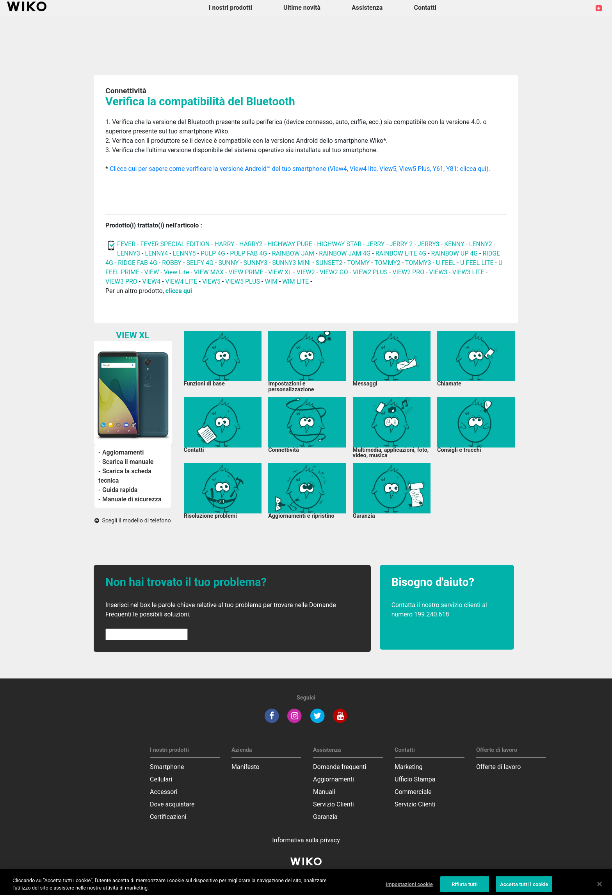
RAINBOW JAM (294, 253)
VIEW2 (306, 272)
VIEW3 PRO (121, 281)
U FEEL (445, 262)
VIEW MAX (209, 272)
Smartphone (167, 767)
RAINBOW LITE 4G (400, 253)
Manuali (324, 792)
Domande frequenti (339, 767)
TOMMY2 (387, 262)
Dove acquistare (172, 804)
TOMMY (358, 262)
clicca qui (178, 291)
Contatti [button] (425, 7)
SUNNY (228, 262)
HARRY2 (251, 244)
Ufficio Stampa (415, 779)
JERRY (375, 244)
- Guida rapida (117, 490)
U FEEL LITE (476, 262)
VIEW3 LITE (468, 272)
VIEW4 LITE (181, 281)
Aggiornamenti (333, 779)
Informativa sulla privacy (306, 840)
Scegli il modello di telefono (132, 520)
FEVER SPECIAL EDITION (175, 244)
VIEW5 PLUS (242, 281)
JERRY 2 (401, 244)
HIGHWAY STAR (340, 244)
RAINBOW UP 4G (455, 253)
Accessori (164, 792)
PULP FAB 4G (248, 253)
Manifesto (245, 767)
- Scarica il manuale (125, 461)
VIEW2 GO (334, 272)
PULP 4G (213, 253)
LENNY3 (128, 253)
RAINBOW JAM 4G (344, 253)
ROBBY (171, 262)
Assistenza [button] (367, 7)
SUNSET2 (329, 262)
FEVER (127, 244)
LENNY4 (156, 253)
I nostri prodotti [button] (230, 7)
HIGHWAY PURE (290, 244)
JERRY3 (429, 244)
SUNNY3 (255, 262)
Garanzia (325, 816)
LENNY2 (480, 244)
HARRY (225, 244)
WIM (271, 281)
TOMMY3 (418, 262)
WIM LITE (295, 281)
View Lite (176, 272)
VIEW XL (280, 272)
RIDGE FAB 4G (137, 262)
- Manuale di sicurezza (129, 499)
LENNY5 (184, 253)
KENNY (454, 244)
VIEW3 (438, 272)
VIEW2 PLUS (370, 272)
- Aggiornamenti (121, 452)
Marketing (408, 767)
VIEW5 (212, 281)
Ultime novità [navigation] (301, 7)
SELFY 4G (200, 262)
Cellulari (161, 779)
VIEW (151, 272)
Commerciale (413, 792)
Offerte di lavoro (498, 767)
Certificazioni (168, 816)
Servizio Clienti (333, 804)
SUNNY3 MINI (291, 262)
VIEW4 (151, 281)
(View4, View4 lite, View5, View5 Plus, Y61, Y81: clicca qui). (408, 168)
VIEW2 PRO (408, 272)
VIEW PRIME (246, 272)
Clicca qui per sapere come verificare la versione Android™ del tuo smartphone (218, 168)
